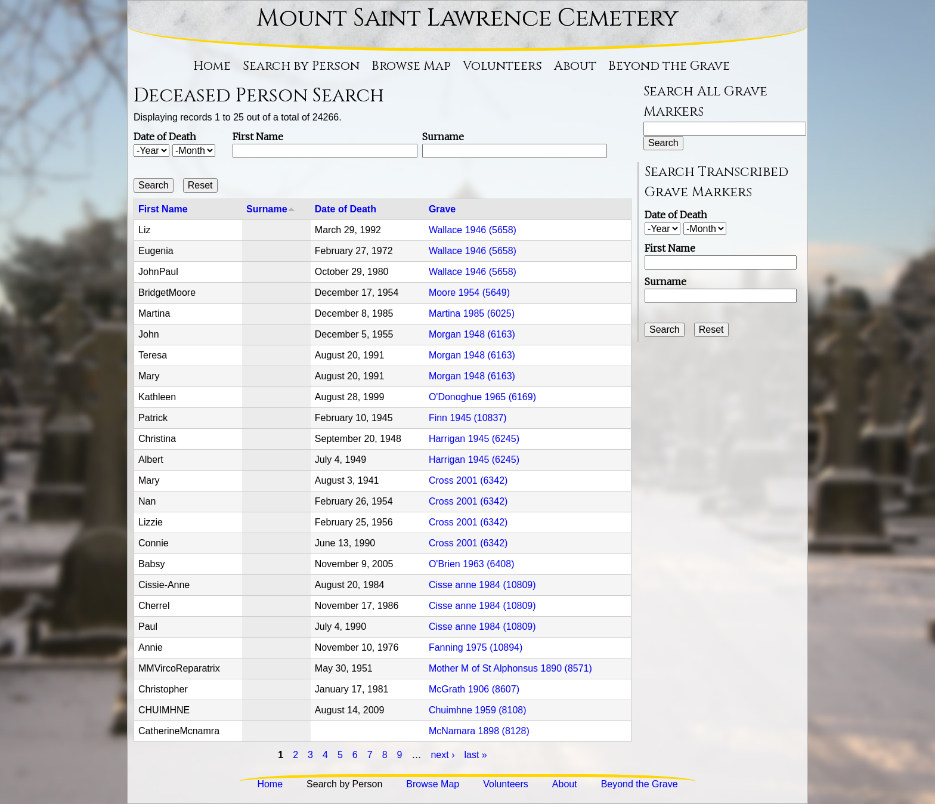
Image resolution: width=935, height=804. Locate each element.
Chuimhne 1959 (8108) (478, 710)
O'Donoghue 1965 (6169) (482, 397)
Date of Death (165, 137)
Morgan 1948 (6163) (472, 334)
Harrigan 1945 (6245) (474, 439)
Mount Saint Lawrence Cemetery (467, 18)
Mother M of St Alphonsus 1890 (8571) (510, 668)
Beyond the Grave (669, 66)
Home (212, 66)
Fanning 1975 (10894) (475, 647)
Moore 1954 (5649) (469, 292)
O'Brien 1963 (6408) (472, 564)
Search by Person (301, 66)
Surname (443, 137)
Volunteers (502, 66)
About (575, 66)
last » (475, 755)
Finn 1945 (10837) (468, 418)
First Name (258, 137)
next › (442, 755)
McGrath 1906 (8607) (474, 689)
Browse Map (411, 66)
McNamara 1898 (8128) (479, 731)
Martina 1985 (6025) (472, 313)
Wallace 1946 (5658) (472, 230)
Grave (442, 209)
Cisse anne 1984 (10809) (482, 585)
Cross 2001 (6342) (468, 480)
